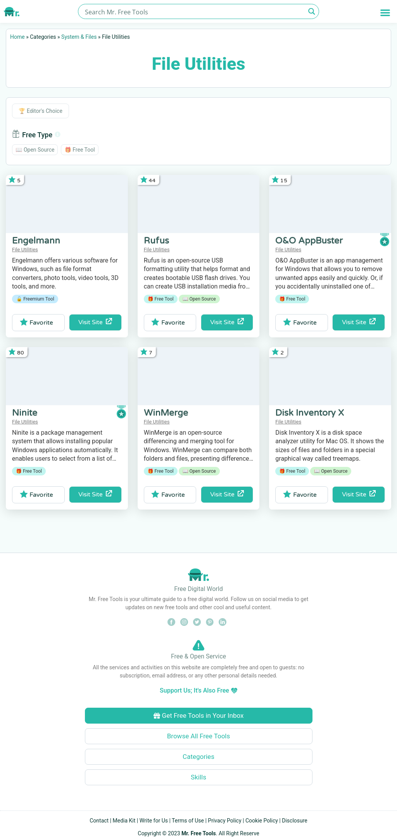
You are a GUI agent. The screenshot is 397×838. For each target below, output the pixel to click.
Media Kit (124, 820)
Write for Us (154, 820)
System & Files (79, 37)
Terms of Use (188, 820)
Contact (99, 820)
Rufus (156, 240)
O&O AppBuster (309, 240)
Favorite (37, 322)
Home (17, 37)
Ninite (24, 413)
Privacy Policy (224, 820)
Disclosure (294, 820)
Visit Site (95, 322)
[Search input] (194, 11)
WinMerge (166, 413)
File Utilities (25, 249)
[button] (385, 13)
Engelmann (36, 240)
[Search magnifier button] (311, 11)
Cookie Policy (261, 820)
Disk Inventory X (309, 413)
